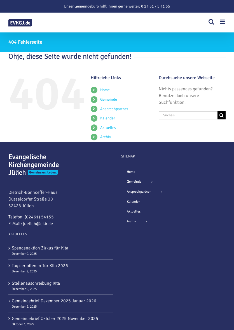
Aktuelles (108, 127)
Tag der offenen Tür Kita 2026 (40, 265)
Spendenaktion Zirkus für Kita (40, 248)
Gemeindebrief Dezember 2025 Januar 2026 (54, 301)
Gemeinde (108, 99)
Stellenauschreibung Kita (36, 283)
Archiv (105, 137)
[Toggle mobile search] (211, 22)
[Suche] (221, 115)
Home (105, 90)
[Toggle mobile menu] (223, 22)
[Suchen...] (188, 115)
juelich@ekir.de (38, 224)
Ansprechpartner (114, 109)
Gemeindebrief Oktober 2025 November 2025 (55, 318)
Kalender (107, 118)
